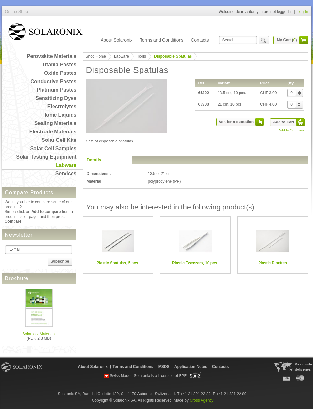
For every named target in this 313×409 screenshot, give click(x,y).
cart (303, 40)
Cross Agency (201, 400)
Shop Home (96, 56)
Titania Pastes (59, 64)
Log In (302, 11)
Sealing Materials (55, 123)
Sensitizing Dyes (55, 98)
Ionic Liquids (61, 115)
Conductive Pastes (53, 81)
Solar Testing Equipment (46, 157)
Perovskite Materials (52, 56)
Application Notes (190, 367)
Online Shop (45, 33)
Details (94, 159)
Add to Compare (291, 130)
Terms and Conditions (161, 40)
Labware (66, 165)
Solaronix (21, 367)
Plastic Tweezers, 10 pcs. (195, 263)
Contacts (200, 40)
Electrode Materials (53, 131)
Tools (141, 56)
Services (66, 173)
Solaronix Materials (38, 334)
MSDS (164, 367)
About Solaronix (116, 40)
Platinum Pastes (57, 90)
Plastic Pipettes (272, 263)
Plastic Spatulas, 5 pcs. (117, 263)
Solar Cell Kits (59, 140)
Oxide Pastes (60, 73)
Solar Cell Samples (53, 148)
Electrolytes (62, 106)
